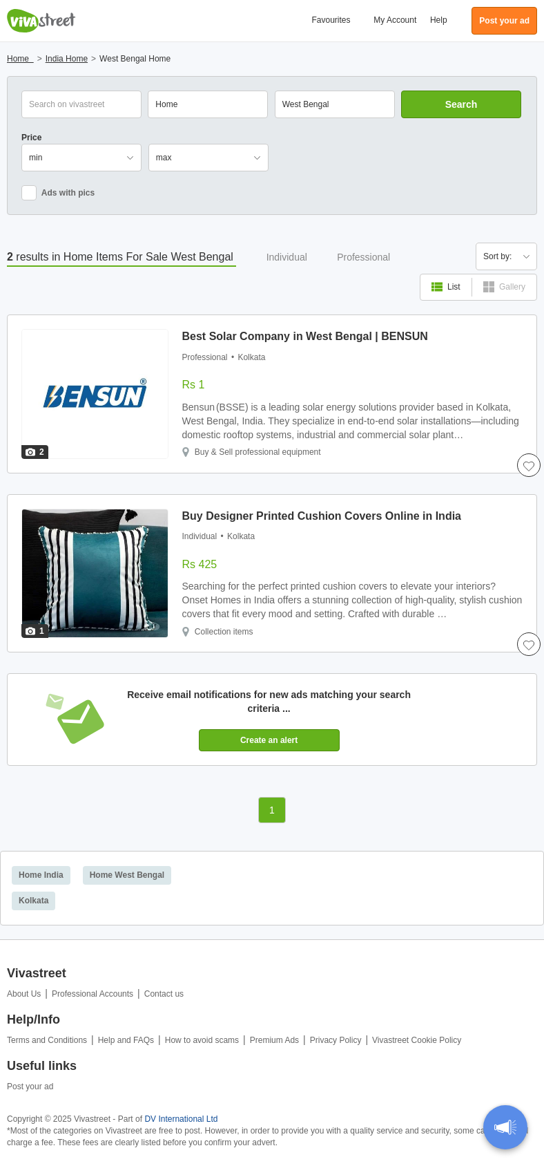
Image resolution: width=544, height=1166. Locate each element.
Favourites (331, 20)
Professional (363, 257)
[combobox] (335, 104)
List (445, 286)
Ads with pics (58, 192)
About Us (24, 994)
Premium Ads (274, 1040)
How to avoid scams (202, 1040)
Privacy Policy (336, 1040)
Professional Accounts (92, 994)
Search (461, 104)
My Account (394, 20)
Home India (41, 875)
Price (31, 137)
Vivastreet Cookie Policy (416, 1040)
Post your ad (30, 1086)
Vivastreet (41, 20)
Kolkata (33, 900)
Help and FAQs (126, 1040)
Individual (286, 257)
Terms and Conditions (47, 1040)
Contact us (164, 994)
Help (438, 20)
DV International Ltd (180, 1119)
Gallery (504, 286)
